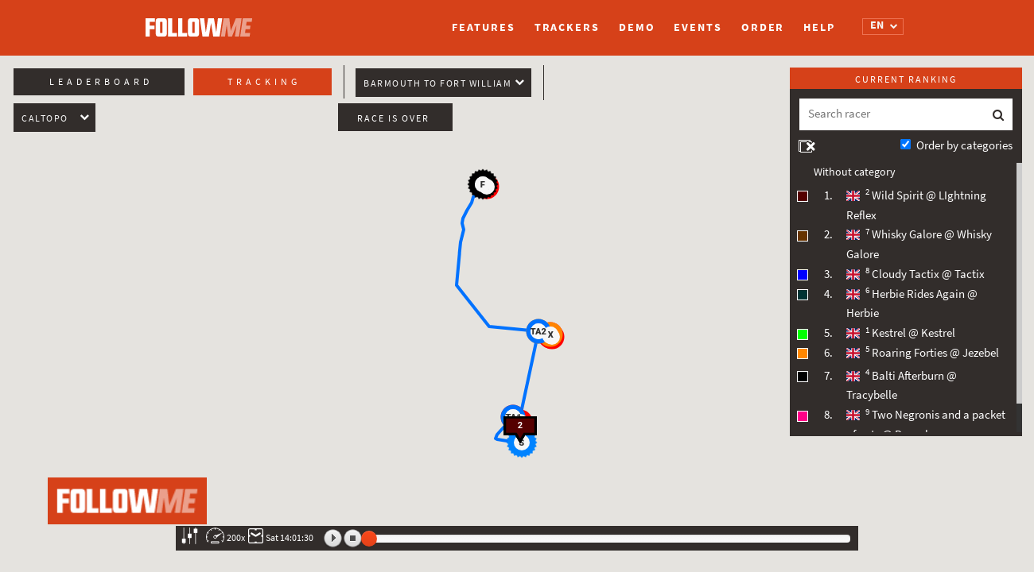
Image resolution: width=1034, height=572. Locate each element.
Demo (637, 27)
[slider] (369, 539)
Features (483, 27)
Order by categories (964, 145)
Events (697, 27)
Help (819, 27)
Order (763, 27)
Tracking (264, 81)
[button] (538, 331)
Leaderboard (101, 81)
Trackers (567, 27)
